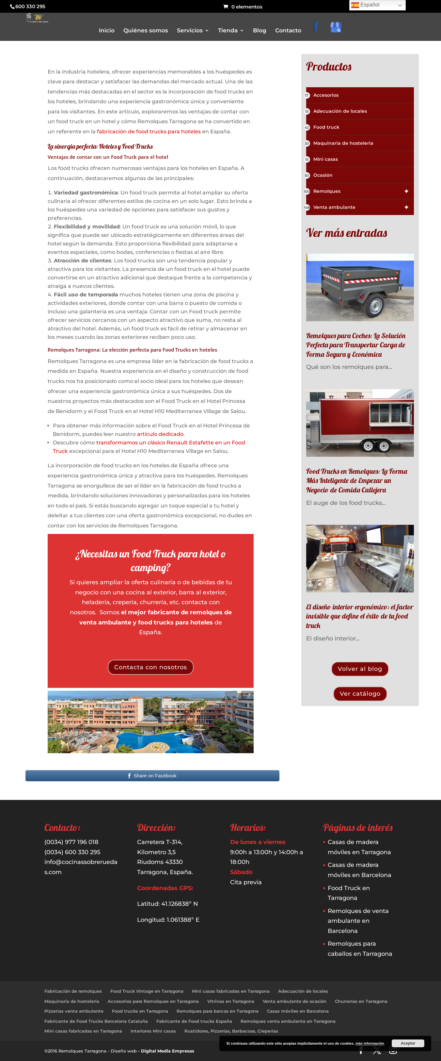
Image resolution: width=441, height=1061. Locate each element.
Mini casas (322, 159)
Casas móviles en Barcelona (298, 1011)
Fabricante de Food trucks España (194, 1021)
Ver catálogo (360, 693)
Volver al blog (360, 668)
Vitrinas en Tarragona (230, 1001)
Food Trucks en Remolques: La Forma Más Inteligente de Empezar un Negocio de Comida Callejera (356, 480)
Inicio (107, 31)
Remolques (360, 191)
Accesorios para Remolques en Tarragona (153, 1001)
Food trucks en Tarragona (140, 1011)
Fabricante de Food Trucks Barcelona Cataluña (96, 1021)
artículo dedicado (160, 434)
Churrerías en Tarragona (361, 1001)
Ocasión (319, 175)
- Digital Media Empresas (166, 1050)
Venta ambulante (360, 207)
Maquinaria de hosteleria (339, 143)
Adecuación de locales (336, 111)
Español (365, 5)
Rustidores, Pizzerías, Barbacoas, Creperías (231, 1031)
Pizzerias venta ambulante (73, 1011)
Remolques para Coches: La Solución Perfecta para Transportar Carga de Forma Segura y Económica (355, 345)
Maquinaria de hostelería (71, 1001)
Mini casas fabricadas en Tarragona (231, 991)
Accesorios (322, 95)
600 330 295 (30, 6)
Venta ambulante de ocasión (294, 1001)
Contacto (288, 31)
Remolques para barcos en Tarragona (218, 1011)
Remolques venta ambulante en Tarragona (288, 1021)
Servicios (190, 31)
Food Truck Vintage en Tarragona (146, 991)
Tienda (228, 31)
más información (369, 1043)
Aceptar (408, 1043)
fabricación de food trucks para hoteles (149, 131)
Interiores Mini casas (153, 1031)
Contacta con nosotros (150, 667)
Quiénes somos (145, 31)
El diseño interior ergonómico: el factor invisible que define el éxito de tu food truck (359, 616)
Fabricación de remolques (73, 991)
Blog (259, 31)
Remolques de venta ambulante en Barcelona (358, 921)
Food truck (322, 127)
